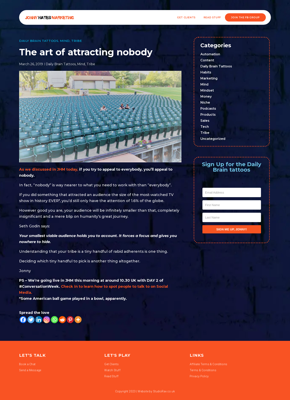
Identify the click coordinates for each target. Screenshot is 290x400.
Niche (205, 102)
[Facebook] (23, 319)
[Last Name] (231, 217)
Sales (204, 121)
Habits (205, 72)
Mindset (207, 90)
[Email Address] (231, 192)
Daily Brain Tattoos (38, 41)
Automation (210, 54)
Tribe (76, 41)
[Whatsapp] (54, 319)
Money (206, 96)
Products (208, 114)
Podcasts (208, 108)
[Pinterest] (70, 319)
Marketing (209, 78)
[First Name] (231, 205)
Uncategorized (212, 139)
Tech (204, 127)
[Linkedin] (38, 319)
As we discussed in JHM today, (48, 169)
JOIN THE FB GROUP (245, 17)
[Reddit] (62, 319)
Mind (65, 41)
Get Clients (186, 17)
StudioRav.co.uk (164, 391)
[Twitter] (30, 319)
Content (207, 60)
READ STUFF (212, 17)
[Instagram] (46, 319)
